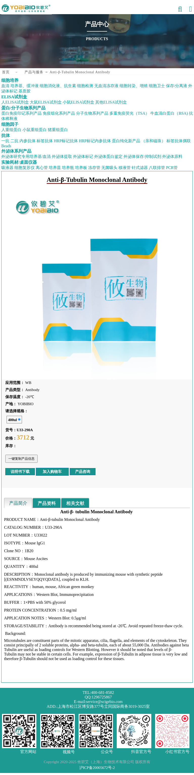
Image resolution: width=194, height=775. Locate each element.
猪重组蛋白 (58, 130)
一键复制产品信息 (21, 459)
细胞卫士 (157, 86)
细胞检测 (85, 86)
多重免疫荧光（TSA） (129, 113)
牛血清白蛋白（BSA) (169, 113)
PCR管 (172, 167)
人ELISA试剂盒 (15, 102)
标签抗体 (45, 141)
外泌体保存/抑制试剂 (142, 156)
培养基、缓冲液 (24, 86)
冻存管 (94, 167)
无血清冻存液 (106, 86)
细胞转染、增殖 (133, 86)
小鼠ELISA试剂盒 (78, 102)
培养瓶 (68, 167)
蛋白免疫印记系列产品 (21, 113)
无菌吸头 (109, 167)
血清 (5, 86)
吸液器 (7, 167)
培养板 (81, 167)
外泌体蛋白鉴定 (108, 156)
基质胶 (24, 91)
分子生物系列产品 (92, 113)
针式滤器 (140, 167)
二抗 (14, 141)
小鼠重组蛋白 (34, 130)
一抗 (5, 141)
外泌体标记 (83, 156)
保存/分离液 (176, 86)
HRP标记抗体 (66, 141)
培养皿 (55, 167)
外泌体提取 (62, 156)
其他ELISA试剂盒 (111, 102)
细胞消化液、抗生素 (58, 86)
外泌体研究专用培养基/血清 (26, 156)
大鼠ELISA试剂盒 (45, 102)
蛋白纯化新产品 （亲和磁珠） (138, 141)
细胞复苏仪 (24, 167)
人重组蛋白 (11, 130)
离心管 (42, 167)
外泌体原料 (172, 156)
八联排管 (157, 167)
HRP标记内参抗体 (95, 141)
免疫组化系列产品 (59, 113)
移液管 (124, 167)
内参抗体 (27, 141)
